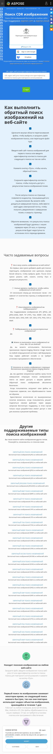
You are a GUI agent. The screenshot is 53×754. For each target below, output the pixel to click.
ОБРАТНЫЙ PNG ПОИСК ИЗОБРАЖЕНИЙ (28, 624)
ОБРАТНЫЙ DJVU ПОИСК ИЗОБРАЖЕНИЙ (27, 577)
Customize (15, 746)
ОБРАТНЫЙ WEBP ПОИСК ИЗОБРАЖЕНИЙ (27, 530)
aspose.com (27, 20)
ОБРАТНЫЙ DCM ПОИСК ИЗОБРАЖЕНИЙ (27, 561)
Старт (26, 89)
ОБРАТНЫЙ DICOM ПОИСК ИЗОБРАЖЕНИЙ (28, 554)
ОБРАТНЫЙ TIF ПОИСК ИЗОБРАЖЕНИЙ (27, 499)
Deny (37, 746)
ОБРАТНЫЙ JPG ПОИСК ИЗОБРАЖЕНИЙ (27, 452)
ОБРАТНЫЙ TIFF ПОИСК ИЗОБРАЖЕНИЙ (28, 507)
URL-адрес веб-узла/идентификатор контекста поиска (26, 71)
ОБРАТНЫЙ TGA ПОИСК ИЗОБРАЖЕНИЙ (28, 522)
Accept (26, 741)
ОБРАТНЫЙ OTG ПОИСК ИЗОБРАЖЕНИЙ (28, 616)
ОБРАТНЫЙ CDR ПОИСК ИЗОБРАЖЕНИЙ (28, 538)
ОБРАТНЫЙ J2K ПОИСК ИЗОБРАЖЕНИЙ (27, 475)
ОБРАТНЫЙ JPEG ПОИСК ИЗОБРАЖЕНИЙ (27, 460)
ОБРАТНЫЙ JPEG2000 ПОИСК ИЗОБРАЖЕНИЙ (28, 483)
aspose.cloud (42, 20)
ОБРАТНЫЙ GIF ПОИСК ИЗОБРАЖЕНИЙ (27, 601)
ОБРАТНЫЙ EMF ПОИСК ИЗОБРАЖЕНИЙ (28, 593)
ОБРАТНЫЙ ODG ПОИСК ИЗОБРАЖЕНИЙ (27, 608)
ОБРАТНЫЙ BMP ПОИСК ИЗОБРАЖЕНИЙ (28, 491)
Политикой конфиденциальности (33, 63)
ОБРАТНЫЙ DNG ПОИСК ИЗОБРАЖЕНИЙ (27, 585)
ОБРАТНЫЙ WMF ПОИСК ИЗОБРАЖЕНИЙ (27, 640)
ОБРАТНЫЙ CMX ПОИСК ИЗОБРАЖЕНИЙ (28, 546)
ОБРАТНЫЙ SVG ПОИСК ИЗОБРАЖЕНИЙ (28, 632)
